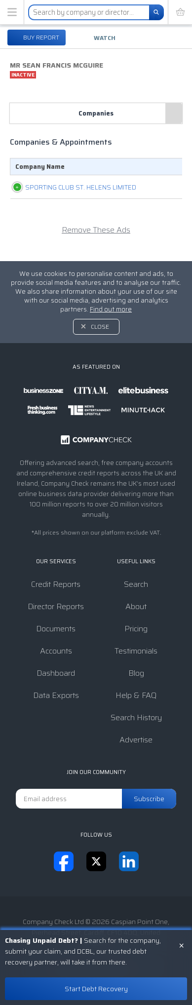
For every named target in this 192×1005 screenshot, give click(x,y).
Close (100, 326)
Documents (56, 628)
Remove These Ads (96, 240)
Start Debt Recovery (96, 988)
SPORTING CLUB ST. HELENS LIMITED (55, 192)
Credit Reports (55, 584)
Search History (136, 717)
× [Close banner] (181, 944)
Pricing (136, 628)
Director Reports (56, 606)
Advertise (136, 740)
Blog (136, 673)
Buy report (40, 37)
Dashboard (56, 673)
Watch (104, 37)
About (136, 606)
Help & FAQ (135, 695)
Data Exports (56, 695)
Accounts (56, 651)
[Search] (156, 12)
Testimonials (136, 651)
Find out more (111, 309)
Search (136, 584)
